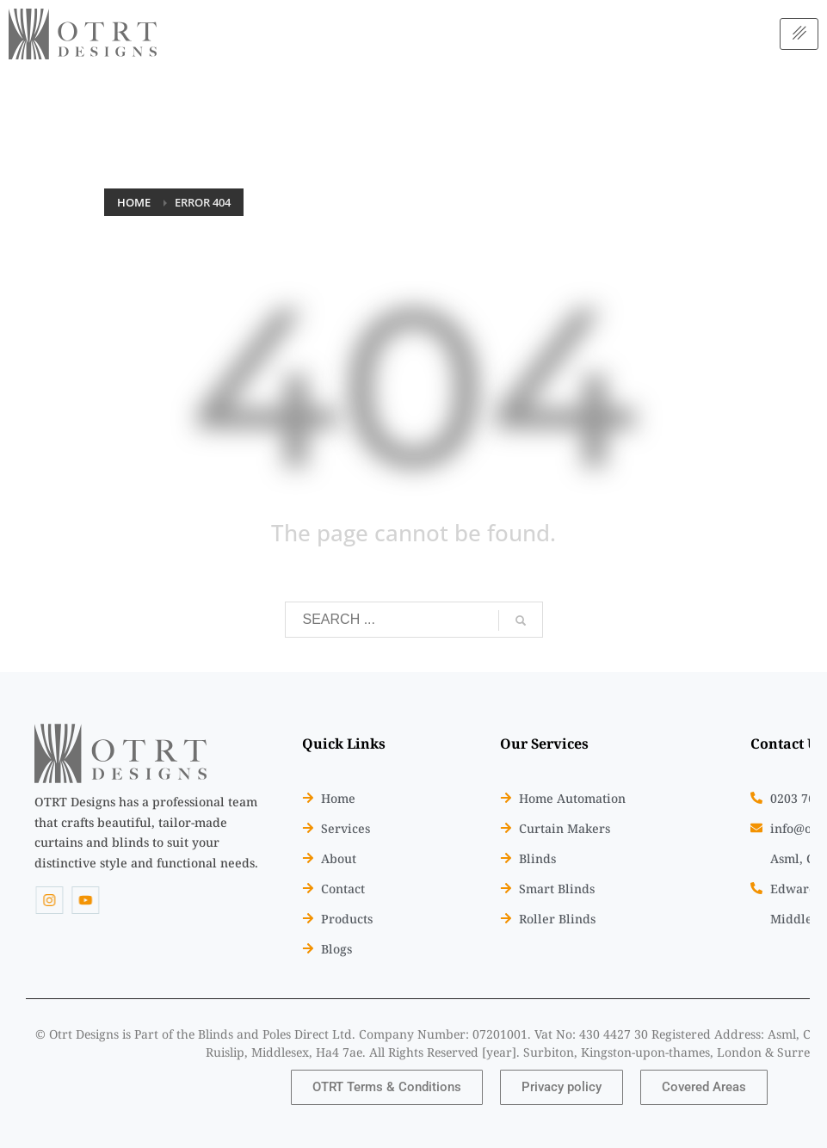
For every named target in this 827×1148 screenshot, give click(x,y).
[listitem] (146, 832)
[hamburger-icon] (799, 34)
